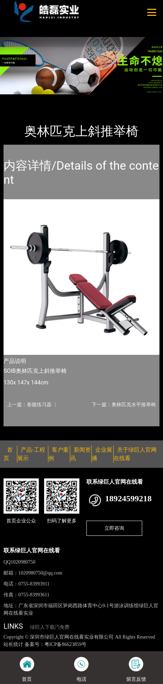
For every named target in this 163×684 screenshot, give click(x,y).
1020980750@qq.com (40, 573)
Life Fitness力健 (85, 99)
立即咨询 (114, 528)
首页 (15, 99)
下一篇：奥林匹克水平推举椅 (124, 404)
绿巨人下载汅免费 (50, 627)
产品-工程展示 (43, 99)
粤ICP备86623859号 (65, 644)
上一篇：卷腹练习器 (29, 404)
